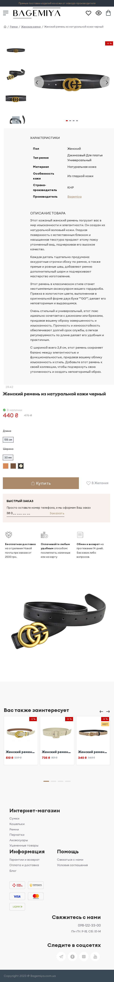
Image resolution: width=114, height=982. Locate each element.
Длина (7, 431)
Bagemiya (74, 196)
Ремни (14, 26)
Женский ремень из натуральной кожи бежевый (21, 752)
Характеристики (45, 138)
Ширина (8, 449)
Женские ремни (31, 26)
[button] (37, 82)
